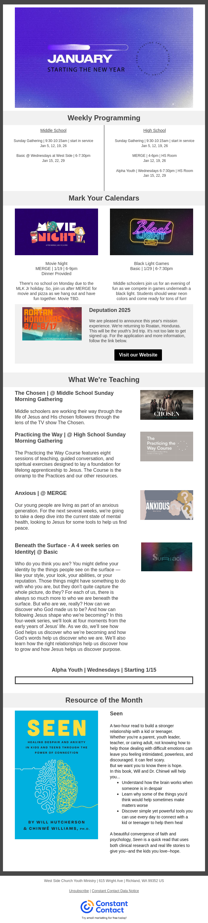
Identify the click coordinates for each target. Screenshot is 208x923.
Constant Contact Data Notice (115, 891)
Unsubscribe (79, 891)
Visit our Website (138, 354)
